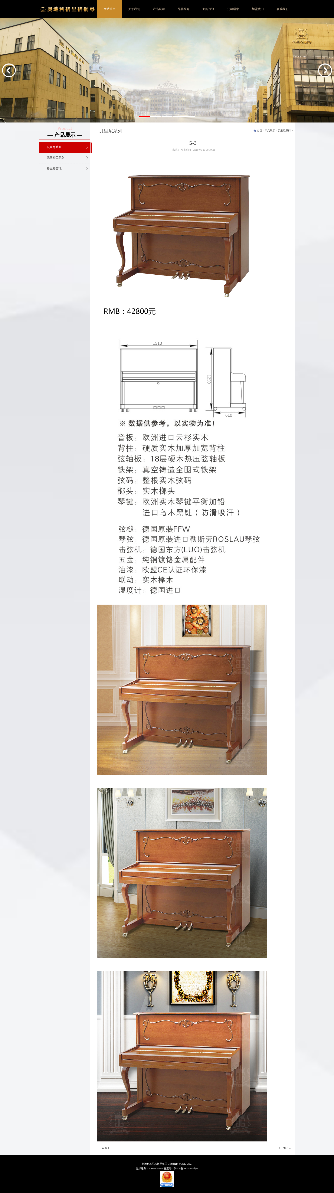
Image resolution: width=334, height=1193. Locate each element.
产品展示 (159, 9)
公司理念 (233, 9)
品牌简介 (184, 9)
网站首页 (109, 9)
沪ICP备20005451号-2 (186, 1168)
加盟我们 (258, 9)
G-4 (288, 1148)
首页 (259, 130)
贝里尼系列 (284, 130)
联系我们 (282, 9)
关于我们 (134, 9)
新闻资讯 (208, 9)
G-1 (107, 1148)
